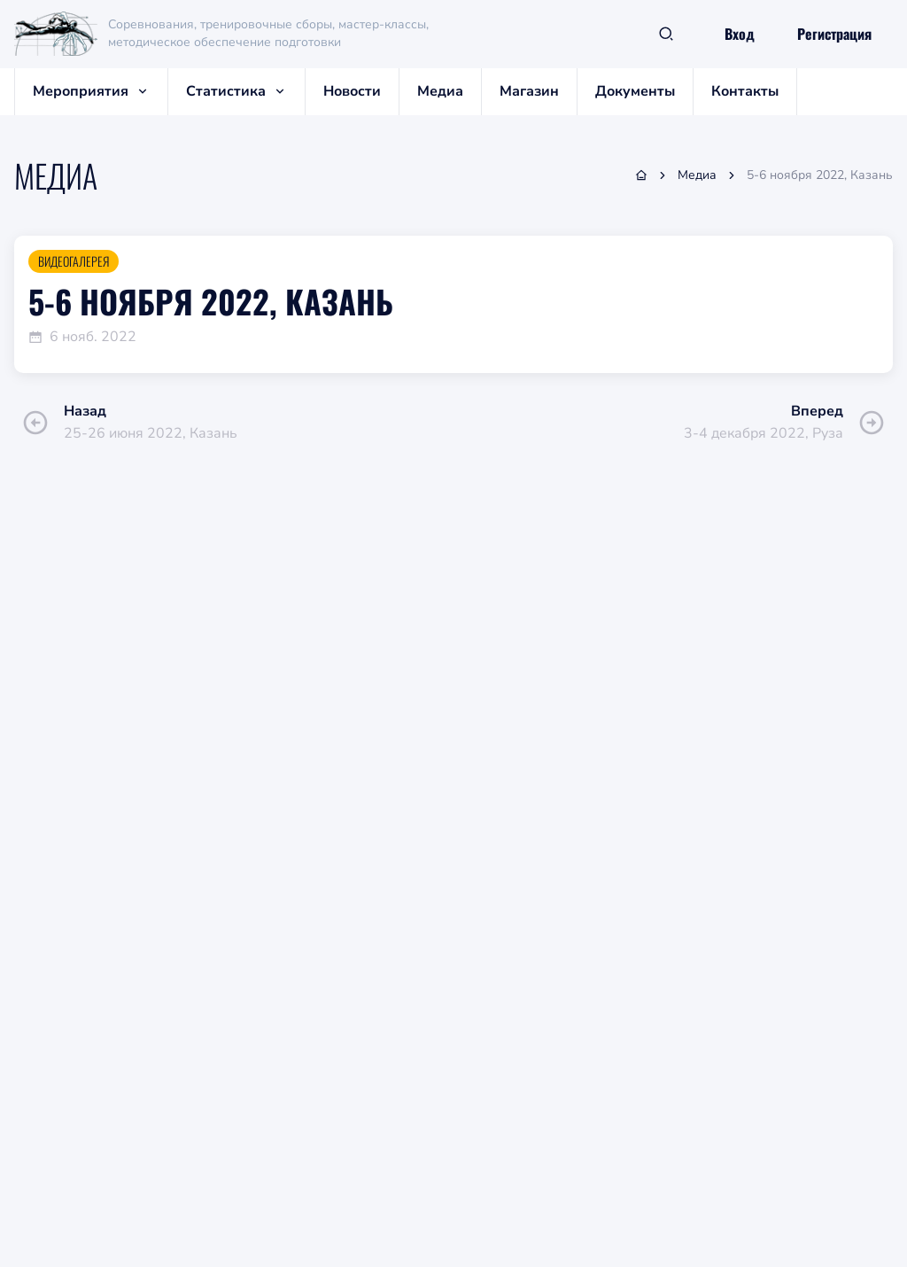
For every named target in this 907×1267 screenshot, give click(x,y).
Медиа (440, 91)
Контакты (745, 91)
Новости (352, 91)
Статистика (236, 91)
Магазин (529, 91)
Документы (635, 91)
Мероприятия (91, 91)
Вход (740, 33)
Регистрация (834, 33)
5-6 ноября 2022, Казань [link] (820, 175)
